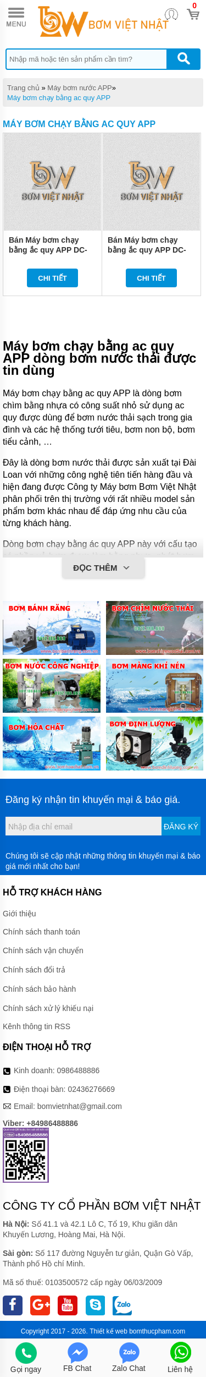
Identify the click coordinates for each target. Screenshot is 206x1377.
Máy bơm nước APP (79, 88)
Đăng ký (181, 826)
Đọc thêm (103, 568)
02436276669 (91, 1089)
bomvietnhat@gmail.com (79, 1106)
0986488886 (78, 1070)
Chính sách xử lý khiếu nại (48, 1008)
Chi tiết (52, 278)
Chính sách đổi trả (34, 969)
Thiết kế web (108, 1331)
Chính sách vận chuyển (43, 950)
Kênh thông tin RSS (36, 1026)
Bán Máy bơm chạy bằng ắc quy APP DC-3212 (147, 250)
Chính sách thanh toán (41, 931)
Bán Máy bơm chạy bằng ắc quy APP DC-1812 (48, 250)
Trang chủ (23, 88)
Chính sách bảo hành (39, 989)
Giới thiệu (19, 913)
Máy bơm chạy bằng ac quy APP (58, 98)
